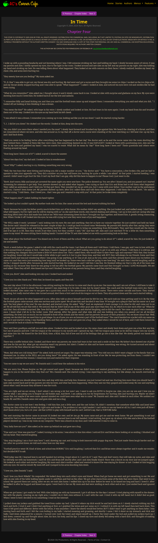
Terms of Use (93, 540)
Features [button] (149, 3)
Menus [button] (137, 3)
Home (110, 3)
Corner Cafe (20, 3)
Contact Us (105, 540)
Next (92, 13)
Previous (67, 13)
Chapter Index (81, 13)
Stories (118, 3)
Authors (128, 3)
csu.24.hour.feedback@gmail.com (105, 48)
